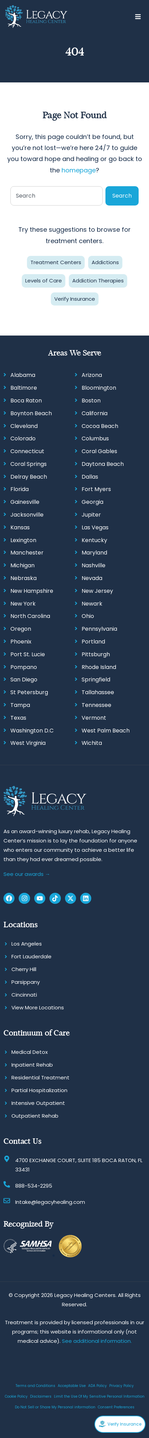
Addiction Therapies (98, 280)
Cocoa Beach (100, 426)
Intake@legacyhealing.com (50, 1202)
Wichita (92, 743)
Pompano (23, 667)
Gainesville (24, 502)
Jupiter (91, 515)
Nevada (92, 578)
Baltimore (23, 388)
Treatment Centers (55, 262)
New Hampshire (31, 591)
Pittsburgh (96, 654)
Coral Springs (28, 464)
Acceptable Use (72, 1385)
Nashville (93, 565)
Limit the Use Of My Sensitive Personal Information (99, 1396)
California (95, 413)
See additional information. (97, 1341)
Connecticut (27, 451)
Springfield (96, 679)
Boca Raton (26, 401)
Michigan (22, 565)
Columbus (95, 438)
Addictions (105, 262)
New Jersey (97, 591)
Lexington (23, 540)
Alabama (22, 375)
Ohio (88, 616)
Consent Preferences (116, 1407)
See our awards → (26, 874)
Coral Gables (99, 451)
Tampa (20, 705)
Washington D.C (32, 731)
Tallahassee (98, 692)
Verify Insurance (74, 298)
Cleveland (24, 426)
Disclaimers (41, 1396)
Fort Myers (96, 489)
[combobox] (56, 196)
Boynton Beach (31, 413)
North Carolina (30, 616)
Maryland (94, 553)
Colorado (23, 438)
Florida (19, 489)
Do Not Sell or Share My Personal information (55, 1407)
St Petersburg (29, 692)
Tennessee (96, 705)
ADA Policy (97, 1385)
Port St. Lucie (27, 654)
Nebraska (23, 578)
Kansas (20, 527)
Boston (91, 401)
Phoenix (20, 642)
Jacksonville (27, 515)
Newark (92, 604)
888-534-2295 (33, 1185)
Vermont (94, 718)
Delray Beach (28, 477)
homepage (79, 170)
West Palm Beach (106, 731)
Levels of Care (43, 280)
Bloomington (99, 388)
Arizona (92, 375)
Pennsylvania (99, 629)
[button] (138, 17)
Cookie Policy (16, 1396)
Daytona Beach (103, 464)
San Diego (23, 679)
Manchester (27, 553)
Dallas (90, 477)
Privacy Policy (121, 1385)
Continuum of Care (36, 1033)
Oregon (20, 629)
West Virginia (28, 743)
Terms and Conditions (35, 1385)
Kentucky (94, 540)
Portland (93, 642)
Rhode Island (99, 667)
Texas (18, 718)
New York (23, 604)
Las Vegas (95, 527)
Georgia (92, 502)
